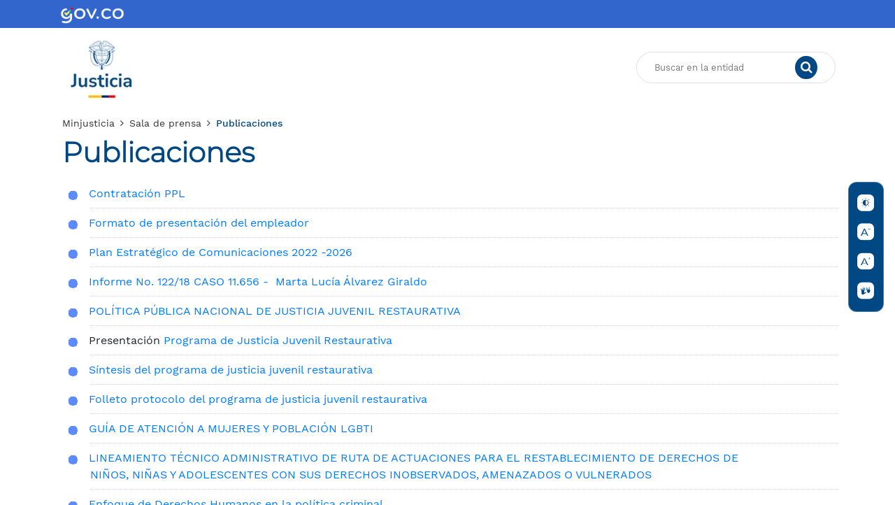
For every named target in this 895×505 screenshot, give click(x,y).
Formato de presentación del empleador (199, 222)
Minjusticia (88, 123)
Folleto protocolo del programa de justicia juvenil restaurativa (258, 399)
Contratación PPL (137, 193)
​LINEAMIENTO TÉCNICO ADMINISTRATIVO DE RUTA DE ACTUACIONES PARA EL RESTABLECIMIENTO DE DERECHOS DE (415, 457)
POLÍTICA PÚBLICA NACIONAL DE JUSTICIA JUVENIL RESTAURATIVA (275, 311)
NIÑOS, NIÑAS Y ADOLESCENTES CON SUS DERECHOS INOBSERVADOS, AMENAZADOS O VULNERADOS (371, 474)
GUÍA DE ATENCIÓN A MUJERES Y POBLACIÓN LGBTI (233, 428)
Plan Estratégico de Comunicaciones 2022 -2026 (220, 252)
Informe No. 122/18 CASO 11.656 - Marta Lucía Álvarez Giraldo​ (258, 281)
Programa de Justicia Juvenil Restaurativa (278, 340)
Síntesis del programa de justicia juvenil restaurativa (231, 369)
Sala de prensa (165, 123)
